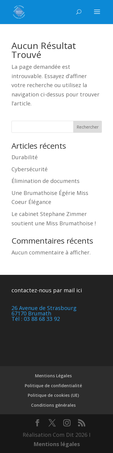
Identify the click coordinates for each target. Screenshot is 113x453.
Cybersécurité (29, 169)
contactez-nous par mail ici (46, 290)
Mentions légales (56, 444)
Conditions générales (53, 405)
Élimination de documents (45, 180)
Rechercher (88, 127)
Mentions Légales (53, 376)
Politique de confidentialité (53, 385)
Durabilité (24, 157)
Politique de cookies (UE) (53, 395)
